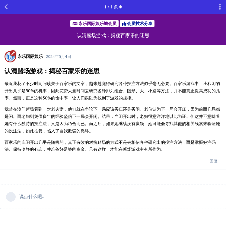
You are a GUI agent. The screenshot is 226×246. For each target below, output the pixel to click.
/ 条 (113, 7)
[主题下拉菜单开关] (220, 7)
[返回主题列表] (6, 7)
